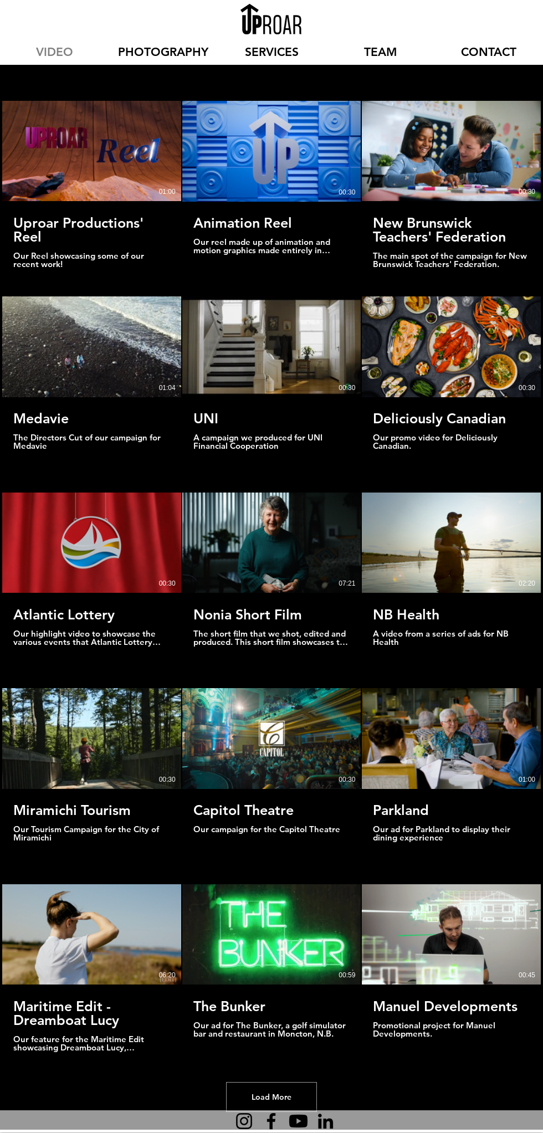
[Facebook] (271, 1121)
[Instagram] (244, 1121)
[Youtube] (298, 1121)
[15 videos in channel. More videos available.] (271, 576)
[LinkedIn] (325, 1121)
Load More (271, 1097)
